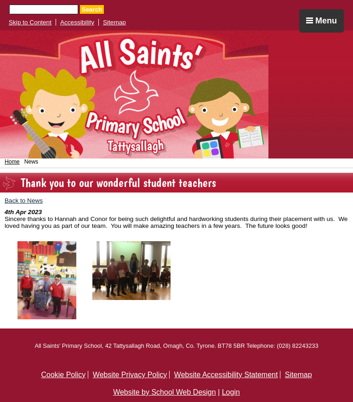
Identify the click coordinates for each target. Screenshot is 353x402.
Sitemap (114, 22)
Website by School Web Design (164, 392)
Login (231, 392)
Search (92, 9)
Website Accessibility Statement (226, 375)
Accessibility (77, 22)
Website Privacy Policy (130, 375)
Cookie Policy (63, 375)
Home (12, 162)
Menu (321, 20)
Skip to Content (30, 22)
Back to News (24, 200)
